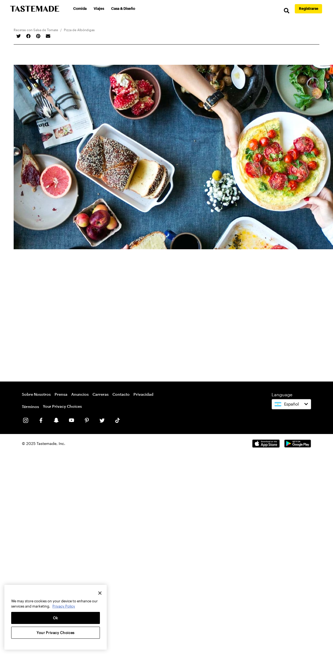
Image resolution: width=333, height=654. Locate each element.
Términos (30, 406)
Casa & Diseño (123, 8)
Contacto (121, 394)
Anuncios (80, 394)
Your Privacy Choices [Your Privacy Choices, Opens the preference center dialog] (56, 632)
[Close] (100, 593)
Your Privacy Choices (62, 406)
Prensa (61, 394)
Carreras (101, 394)
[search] (286, 10)
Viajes (99, 8)
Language (282, 394)
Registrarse (308, 8)
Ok (55, 618)
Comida (80, 8)
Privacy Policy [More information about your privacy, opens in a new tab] (63, 606)
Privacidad (143, 394)
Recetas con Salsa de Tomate (36, 30)
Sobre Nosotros (36, 394)
